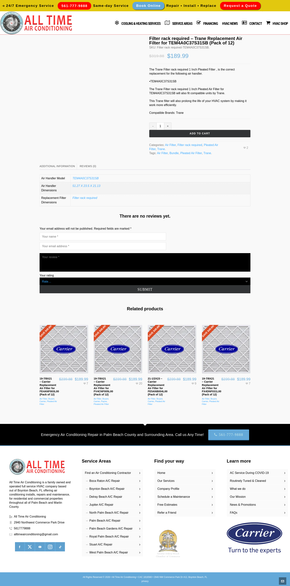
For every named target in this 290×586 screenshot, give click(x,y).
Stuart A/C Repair (100, 544)
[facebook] (19, 546)
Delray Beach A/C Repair (105, 496)
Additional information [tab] (57, 166)
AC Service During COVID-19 (249, 472)
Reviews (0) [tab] (88, 166)
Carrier (43, 401)
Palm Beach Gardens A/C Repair (111, 528)
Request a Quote (240, 6)
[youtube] (40, 546)
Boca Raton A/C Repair (104, 480)
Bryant (51, 399)
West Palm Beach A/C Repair (108, 552)
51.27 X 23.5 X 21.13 (86, 185)
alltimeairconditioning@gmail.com (36, 534)
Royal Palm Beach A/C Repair (109, 536)
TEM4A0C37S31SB (85, 178)
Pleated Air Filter (191, 153)
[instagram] (50, 546)
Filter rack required (190, 145)
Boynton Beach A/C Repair (106, 488)
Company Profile (168, 488)
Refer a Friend (166, 512)
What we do (237, 488)
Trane (161, 149)
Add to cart (200, 133)
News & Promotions (243, 504)
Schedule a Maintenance (173, 496)
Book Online (148, 6)
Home (161, 472)
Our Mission (238, 496)
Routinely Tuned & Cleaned (248, 480)
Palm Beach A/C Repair (104, 520)
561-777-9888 (228, 435)
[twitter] (29, 546)
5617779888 (22, 528)
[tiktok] (60, 546)
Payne (104, 401)
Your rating (47, 275)
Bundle (174, 153)
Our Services (165, 480)
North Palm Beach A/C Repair (109, 512)
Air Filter (170, 145)
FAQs (233, 512)
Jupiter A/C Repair (101, 504)
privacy (145, 581)
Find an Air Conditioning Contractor (108, 472)
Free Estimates (167, 504)
